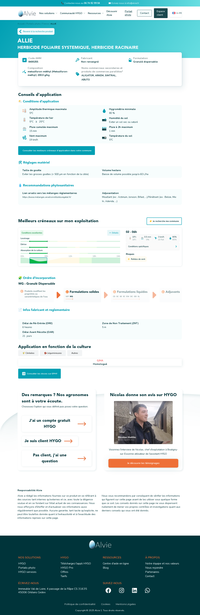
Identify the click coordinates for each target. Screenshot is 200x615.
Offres (64, 572)
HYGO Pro (67, 568)
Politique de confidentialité (79, 604)
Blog (106, 568)
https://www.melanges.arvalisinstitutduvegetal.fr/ (46, 197)
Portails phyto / (34, 23)
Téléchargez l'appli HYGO (76, 563)
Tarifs (64, 576)
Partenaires (152, 572)
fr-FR (179, 13)
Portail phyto (128, 13)
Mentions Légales (126, 604)
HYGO (22, 563)
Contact (144, 13)
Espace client (161, 13)
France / (46, 23)
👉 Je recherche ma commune (164, 221)
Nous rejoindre (154, 568)
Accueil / (22, 23)
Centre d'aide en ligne (116, 563)
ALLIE (53, 23)
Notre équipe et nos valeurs (162, 563)
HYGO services (27, 572)
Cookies (105, 604)
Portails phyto (26, 568)
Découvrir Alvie (111, 13)
